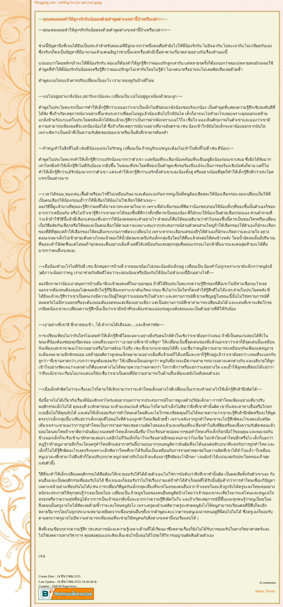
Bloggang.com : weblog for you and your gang (68, 2)
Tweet (270, 591)
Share (259, 591)
